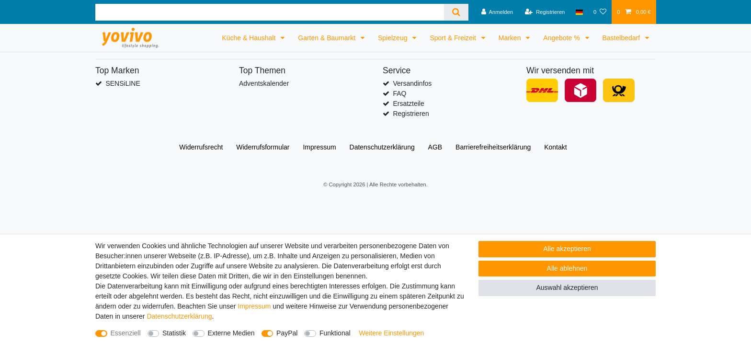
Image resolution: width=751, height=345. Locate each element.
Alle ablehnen (567, 268)
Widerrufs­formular (262, 147)
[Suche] (456, 12)
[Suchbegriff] (269, 12)
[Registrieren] (545, 12)
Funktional (335, 333)
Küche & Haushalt (249, 38)
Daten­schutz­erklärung (382, 147)
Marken (511, 38)
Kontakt (555, 147)
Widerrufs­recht (201, 147)
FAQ (399, 93)
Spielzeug (393, 38)
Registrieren (411, 113)
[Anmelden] (497, 12)
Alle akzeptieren (567, 249)
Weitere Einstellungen (391, 333)
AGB (435, 147)
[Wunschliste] (600, 12)
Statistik (174, 333)
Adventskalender (264, 83)
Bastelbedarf (622, 38)
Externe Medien (231, 333)
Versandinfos (412, 83)
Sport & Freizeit (454, 38)
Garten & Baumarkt (327, 38)
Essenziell (126, 333)
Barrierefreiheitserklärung (493, 147)
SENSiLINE (122, 83)
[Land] (579, 12)
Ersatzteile (408, 103)
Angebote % (562, 38)
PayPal (286, 333)
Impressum (319, 147)
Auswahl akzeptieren (567, 287)
